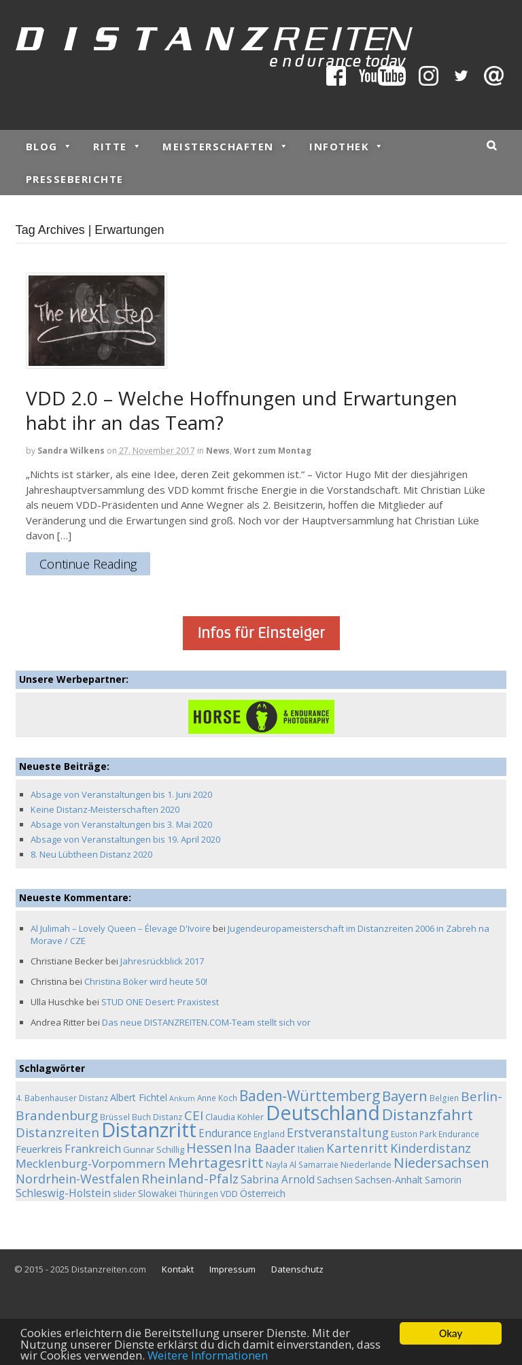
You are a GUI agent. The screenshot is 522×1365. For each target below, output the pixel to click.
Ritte (117, 146)
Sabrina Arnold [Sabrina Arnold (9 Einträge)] (278, 1180)
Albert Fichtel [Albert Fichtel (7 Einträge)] (138, 1097)
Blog (49, 146)
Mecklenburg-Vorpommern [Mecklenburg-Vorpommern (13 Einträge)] (91, 1163)
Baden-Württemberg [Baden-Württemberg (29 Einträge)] (309, 1095)
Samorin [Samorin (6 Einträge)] (443, 1179)
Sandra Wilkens (71, 450)
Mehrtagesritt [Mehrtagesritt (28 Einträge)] (216, 1162)
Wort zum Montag (272, 450)
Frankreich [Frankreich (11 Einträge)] (93, 1148)
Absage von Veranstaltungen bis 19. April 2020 (125, 839)
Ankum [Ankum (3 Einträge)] (182, 1098)
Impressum (232, 1269)
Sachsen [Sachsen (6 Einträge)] (335, 1179)
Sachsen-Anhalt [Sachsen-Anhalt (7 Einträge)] (389, 1179)
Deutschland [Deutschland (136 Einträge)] (323, 1112)
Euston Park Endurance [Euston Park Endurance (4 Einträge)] (435, 1133)
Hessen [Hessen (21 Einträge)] (209, 1148)
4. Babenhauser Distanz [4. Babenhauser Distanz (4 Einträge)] (62, 1097)
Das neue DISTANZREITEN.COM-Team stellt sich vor (206, 1022)
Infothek (347, 146)
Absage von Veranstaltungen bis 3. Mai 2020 (121, 824)
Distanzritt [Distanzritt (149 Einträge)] (148, 1129)
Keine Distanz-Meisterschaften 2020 (105, 809)
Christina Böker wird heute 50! (145, 981)
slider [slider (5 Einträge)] (124, 1193)
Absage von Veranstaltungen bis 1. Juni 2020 (121, 794)
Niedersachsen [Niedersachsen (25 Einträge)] (441, 1162)
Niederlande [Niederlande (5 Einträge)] (366, 1164)
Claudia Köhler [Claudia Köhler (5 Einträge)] (234, 1117)
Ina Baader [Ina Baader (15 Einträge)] (264, 1148)
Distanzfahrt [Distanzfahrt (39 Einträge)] (427, 1114)
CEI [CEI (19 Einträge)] (193, 1115)
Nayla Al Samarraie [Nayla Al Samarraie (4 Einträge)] (302, 1164)
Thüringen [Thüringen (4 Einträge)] (198, 1193)
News (218, 450)
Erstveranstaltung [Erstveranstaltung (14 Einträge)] (338, 1132)
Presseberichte (75, 179)
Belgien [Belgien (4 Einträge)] (444, 1097)
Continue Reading (88, 564)
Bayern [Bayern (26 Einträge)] (405, 1095)
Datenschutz (297, 1269)
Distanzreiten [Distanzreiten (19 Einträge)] (57, 1132)
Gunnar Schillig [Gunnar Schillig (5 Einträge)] (153, 1149)
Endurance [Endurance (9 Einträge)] (224, 1133)
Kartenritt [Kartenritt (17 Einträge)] (357, 1147)
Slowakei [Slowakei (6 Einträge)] (157, 1193)
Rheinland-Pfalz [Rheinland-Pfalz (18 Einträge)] (190, 1178)
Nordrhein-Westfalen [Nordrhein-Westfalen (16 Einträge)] (77, 1178)
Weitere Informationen (209, 1357)
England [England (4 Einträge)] (269, 1133)
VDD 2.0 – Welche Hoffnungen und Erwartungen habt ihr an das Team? (241, 410)
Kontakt (178, 1269)
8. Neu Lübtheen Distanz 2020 (91, 854)
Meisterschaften (225, 146)
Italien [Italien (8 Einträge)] (310, 1149)
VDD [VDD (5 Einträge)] (229, 1193)
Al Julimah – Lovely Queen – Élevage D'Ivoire (121, 928)
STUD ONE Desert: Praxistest (160, 1002)
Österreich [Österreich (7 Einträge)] (262, 1193)
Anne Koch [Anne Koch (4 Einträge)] (217, 1097)
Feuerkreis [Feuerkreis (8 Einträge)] (39, 1149)
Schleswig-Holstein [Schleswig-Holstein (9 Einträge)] (63, 1193)
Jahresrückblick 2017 (162, 961)
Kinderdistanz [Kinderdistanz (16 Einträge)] (430, 1148)
